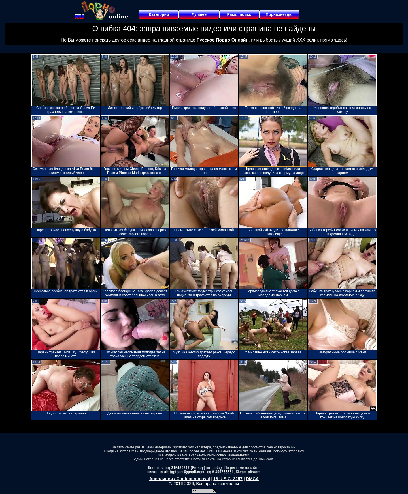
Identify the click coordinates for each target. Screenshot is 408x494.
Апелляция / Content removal (179, 478)
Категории (159, 14)
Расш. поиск (239, 14)
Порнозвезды (279, 14)
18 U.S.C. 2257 (228, 478)
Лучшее (199, 14)
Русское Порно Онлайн (222, 40)
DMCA (252, 478)
